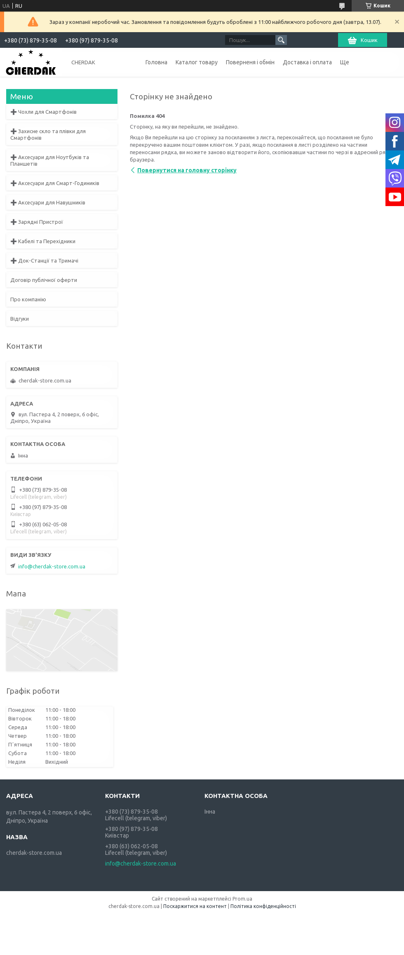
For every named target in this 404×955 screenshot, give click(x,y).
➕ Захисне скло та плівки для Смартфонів (48, 134)
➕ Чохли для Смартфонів (43, 112)
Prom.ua (242, 898)
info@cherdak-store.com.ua (51, 566)
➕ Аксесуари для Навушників (47, 202)
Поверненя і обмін (250, 62)
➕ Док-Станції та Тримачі (44, 260)
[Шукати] (281, 40)
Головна (156, 62)
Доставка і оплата (307, 62)
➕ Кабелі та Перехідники (42, 241)
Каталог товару (197, 62)
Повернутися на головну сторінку (187, 170)
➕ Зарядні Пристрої (36, 222)
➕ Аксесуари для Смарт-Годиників (54, 183)
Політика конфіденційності (263, 906)
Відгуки (19, 318)
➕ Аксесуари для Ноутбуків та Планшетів (49, 160)
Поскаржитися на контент (195, 906)
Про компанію (28, 299)
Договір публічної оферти (43, 280)
